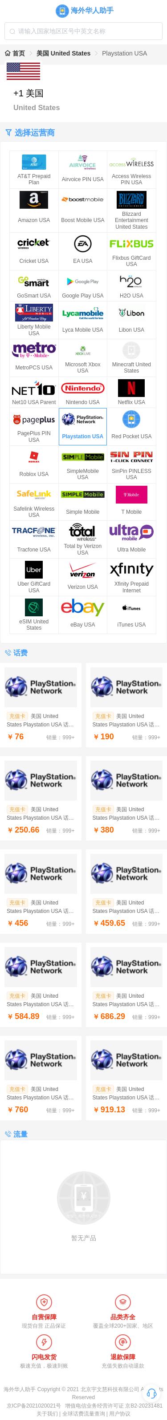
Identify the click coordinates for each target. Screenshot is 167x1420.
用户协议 (119, 1414)
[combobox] (83, 31)
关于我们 (47, 1414)
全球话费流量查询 (83, 1414)
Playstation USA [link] (124, 53)
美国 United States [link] (63, 53)
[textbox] (83, 31)
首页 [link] (14, 53)
